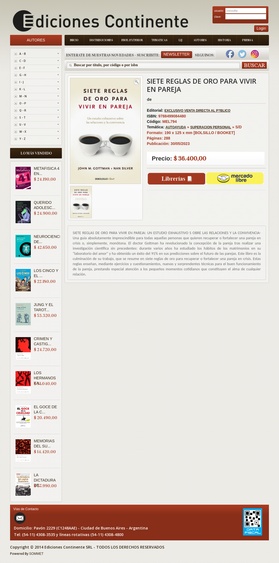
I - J (21, 82)
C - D (22, 61)
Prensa (247, 40)
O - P (22, 103)
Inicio (74, 40)
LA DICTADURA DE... (45, 480)
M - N (23, 96)
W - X (22, 132)
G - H (22, 75)
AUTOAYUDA (175, 127)
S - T (22, 117)
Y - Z (22, 139)
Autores (200, 40)
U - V (22, 124)
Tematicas (159, 40)
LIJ (180, 40)
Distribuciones (101, 40)
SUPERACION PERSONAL (210, 127)
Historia (224, 40)
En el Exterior (132, 40)
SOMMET (36, 554)
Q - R (22, 110)
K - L (22, 89)
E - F (22, 68)
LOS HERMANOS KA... (45, 378)
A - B (22, 54)
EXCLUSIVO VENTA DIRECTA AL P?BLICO (198, 111)
